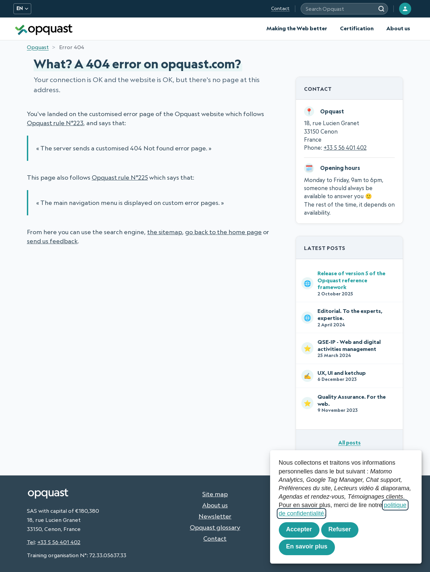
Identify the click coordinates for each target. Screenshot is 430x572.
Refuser (340, 529)
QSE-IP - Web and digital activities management (348, 348)
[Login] (405, 9)
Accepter (299, 529)
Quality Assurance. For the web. (348, 403)
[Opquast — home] (43, 28)
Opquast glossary (215, 527)
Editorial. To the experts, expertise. (348, 317)
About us (398, 28)
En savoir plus (307, 546)
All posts (349, 442)
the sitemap (164, 232)
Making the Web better (296, 28)
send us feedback (52, 241)
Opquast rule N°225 (120, 177)
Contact (280, 8)
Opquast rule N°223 (55, 123)
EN (22, 8)
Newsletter (215, 516)
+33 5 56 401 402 (345, 147)
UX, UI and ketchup (348, 375)
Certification (357, 28)
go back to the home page (223, 232)
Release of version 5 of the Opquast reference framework (348, 283)
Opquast (38, 47)
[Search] (381, 8)
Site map (215, 494)
